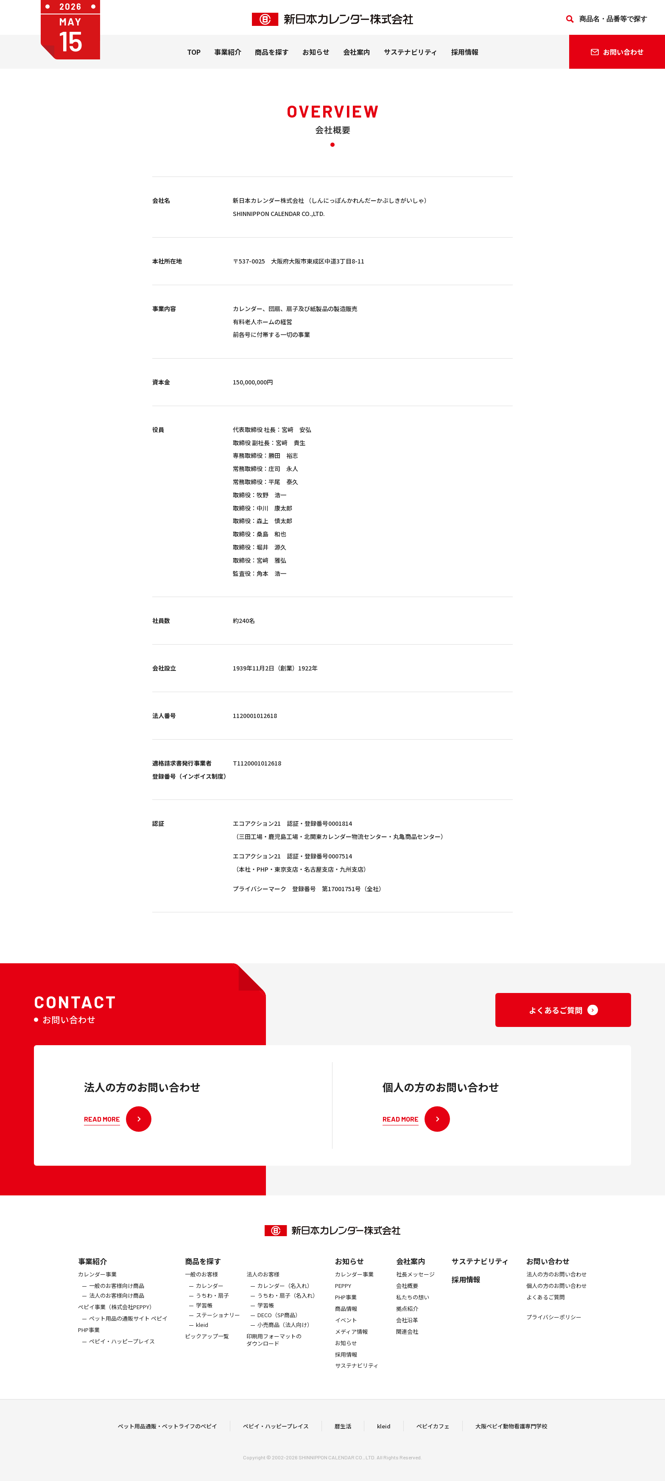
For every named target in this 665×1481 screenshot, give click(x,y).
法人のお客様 (262, 1286)
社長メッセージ (415, 1286)
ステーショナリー (218, 1327)
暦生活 (343, 1432)
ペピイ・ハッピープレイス (122, 1353)
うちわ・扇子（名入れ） (287, 1307)
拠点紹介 (407, 1320)
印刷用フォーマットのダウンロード (274, 1351)
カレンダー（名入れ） (285, 1297)
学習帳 (204, 1317)
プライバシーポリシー (553, 1329)
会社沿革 (407, 1332)
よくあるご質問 (545, 1309)
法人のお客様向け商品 (116, 1307)
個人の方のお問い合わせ (556, 1297)
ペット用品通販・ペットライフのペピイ (167, 1432)
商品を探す (203, 1272)
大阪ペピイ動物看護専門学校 (511, 1432)
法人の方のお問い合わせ (556, 1286)
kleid (202, 1337)
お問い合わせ (548, 1272)
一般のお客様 (201, 1286)
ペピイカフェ (433, 1432)
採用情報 (464, 55)
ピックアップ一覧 (207, 1348)
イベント (346, 1332)
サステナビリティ (411, 55)
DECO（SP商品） (279, 1327)
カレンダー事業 (97, 1286)
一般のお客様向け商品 (116, 1297)
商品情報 (346, 1320)
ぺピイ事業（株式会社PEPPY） (116, 1319)
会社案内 (356, 55)
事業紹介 (227, 55)
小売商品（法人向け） (285, 1337)
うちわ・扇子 (212, 1307)
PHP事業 (89, 1342)
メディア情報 (351, 1343)
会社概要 (407, 1297)
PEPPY (343, 1297)
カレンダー (210, 1297)
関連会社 (407, 1343)
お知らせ (316, 55)
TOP (194, 55)
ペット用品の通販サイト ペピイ (128, 1330)
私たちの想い (412, 1309)
